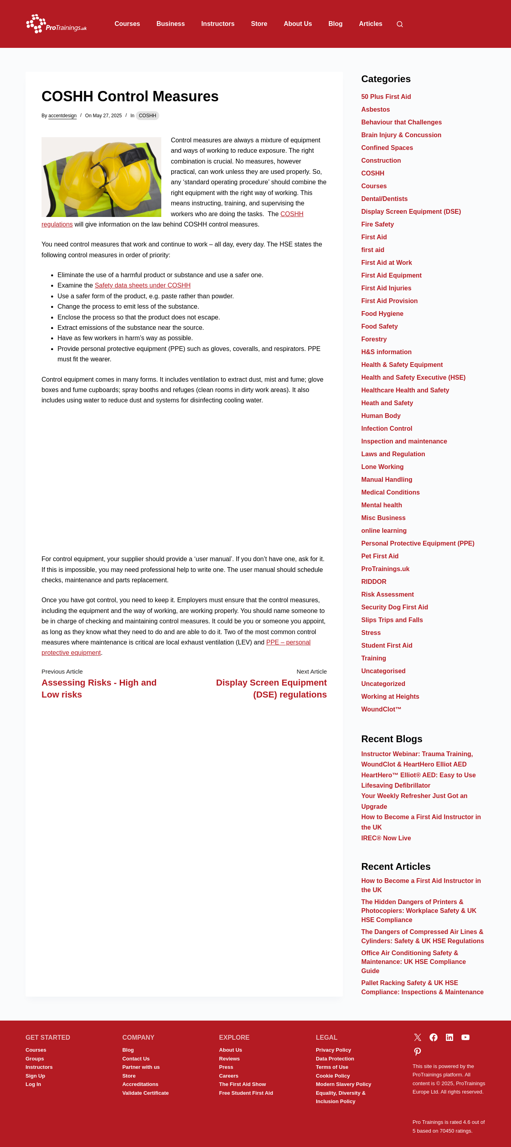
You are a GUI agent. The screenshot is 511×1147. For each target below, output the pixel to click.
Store (259, 23)
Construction (381, 160)
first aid (372, 249)
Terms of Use (332, 1067)
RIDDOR (373, 581)
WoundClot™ (381, 709)
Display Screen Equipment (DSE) (411, 211)
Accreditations (140, 1084)
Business (170, 23)
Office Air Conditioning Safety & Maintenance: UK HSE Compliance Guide (413, 962)
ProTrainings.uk (385, 569)
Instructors (218, 23)
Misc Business (383, 517)
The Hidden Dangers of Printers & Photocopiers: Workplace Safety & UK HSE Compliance (419, 911)
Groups (35, 1059)
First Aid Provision (389, 301)
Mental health (381, 505)
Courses (127, 23)
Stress (371, 632)
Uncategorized (383, 683)
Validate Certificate (145, 1093)
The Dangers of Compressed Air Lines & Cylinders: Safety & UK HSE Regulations (422, 936)
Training (373, 658)
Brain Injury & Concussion (401, 135)
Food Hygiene (382, 313)
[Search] (400, 24)
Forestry (374, 339)
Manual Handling (386, 479)
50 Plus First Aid (386, 96)
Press (226, 1067)
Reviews (229, 1059)
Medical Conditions (390, 492)
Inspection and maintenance (404, 441)
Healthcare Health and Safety (405, 390)
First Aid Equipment (391, 275)
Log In (33, 1084)
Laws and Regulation (393, 454)
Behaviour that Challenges (401, 122)
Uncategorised (383, 671)
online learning (384, 530)
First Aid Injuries (386, 288)
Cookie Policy (333, 1076)
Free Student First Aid (246, 1093)
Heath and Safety (387, 403)
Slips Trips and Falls (392, 620)
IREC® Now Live (386, 838)
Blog (336, 23)
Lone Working (382, 466)
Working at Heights (390, 696)
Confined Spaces (387, 147)
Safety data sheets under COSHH (142, 285)
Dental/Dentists (384, 198)
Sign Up (35, 1076)
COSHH (147, 115)
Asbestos (375, 109)
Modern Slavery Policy (343, 1084)
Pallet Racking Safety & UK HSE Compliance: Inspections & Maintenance (422, 987)
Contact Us (136, 1059)
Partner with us (141, 1067)
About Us (298, 23)
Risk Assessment (387, 594)
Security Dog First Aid (394, 607)
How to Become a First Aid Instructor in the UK (421, 885)
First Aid (374, 237)
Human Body (381, 415)
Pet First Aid (380, 556)
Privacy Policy (333, 1050)
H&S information (386, 352)
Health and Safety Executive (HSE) (413, 377)
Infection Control (386, 428)
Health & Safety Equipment (402, 364)
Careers (228, 1076)
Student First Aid (386, 645)
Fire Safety (377, 224)
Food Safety (379, 326)
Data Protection (335, 1059)
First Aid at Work (386, 262)
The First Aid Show (242, 1084)
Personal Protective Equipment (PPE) (418, 543)
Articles (370, 23)
